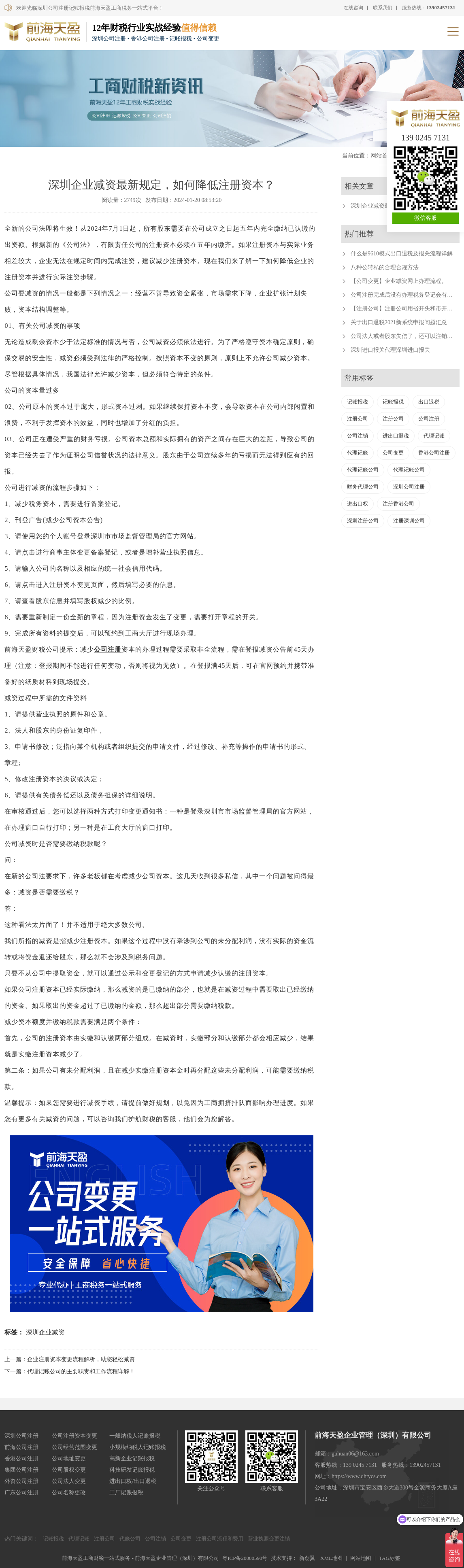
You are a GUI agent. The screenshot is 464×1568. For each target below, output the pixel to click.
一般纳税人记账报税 (134, 1436)
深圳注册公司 (363, 521)
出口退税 (428, 402)
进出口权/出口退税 (132, 1481)
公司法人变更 (69, 1481)
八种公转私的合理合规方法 (385, 267)
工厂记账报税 (126, 1492)
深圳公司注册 (409, 487)
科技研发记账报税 (132, 1470)
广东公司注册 (21, 1492)
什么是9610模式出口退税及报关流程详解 (402, 254)
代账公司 (129, 1539)
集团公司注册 (21, 1470)
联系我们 (382, 8)
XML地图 (331, 1558)
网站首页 (381, 156)
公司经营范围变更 (74, 1447)
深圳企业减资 (45, 1332)
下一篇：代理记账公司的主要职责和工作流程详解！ (69, 1371)
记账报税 (357, 402)
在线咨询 (353, 8)
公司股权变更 (69, 1470)
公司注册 (107, 649)
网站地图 (360, 1558)
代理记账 (434, 436)
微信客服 (425, 218)
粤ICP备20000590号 (244, 1558)
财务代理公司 (363, 487)
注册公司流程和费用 (219, 1539)
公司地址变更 (69, 1458)
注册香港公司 (398, 504)
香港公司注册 (434, 453)
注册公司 (357, 419)
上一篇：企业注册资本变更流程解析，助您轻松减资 (69, 1359)
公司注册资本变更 (74, 1436)
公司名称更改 (69, 1492)
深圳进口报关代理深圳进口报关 (390, 350)
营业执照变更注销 (269, 1539)
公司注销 (357, 436)
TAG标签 (389, 1558)
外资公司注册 (21, 1481)
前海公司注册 (21, 1447)
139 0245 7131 (425, 137)
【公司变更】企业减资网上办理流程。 (399, 281)
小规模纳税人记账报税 (137, 1447)
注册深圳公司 (409, 521)
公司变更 (393, 453)
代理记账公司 (363, 470)
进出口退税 (396, 436)
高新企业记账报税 (132, 1458)
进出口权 (357, 504)
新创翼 (307, 1558)
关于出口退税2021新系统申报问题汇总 (399, 322)
